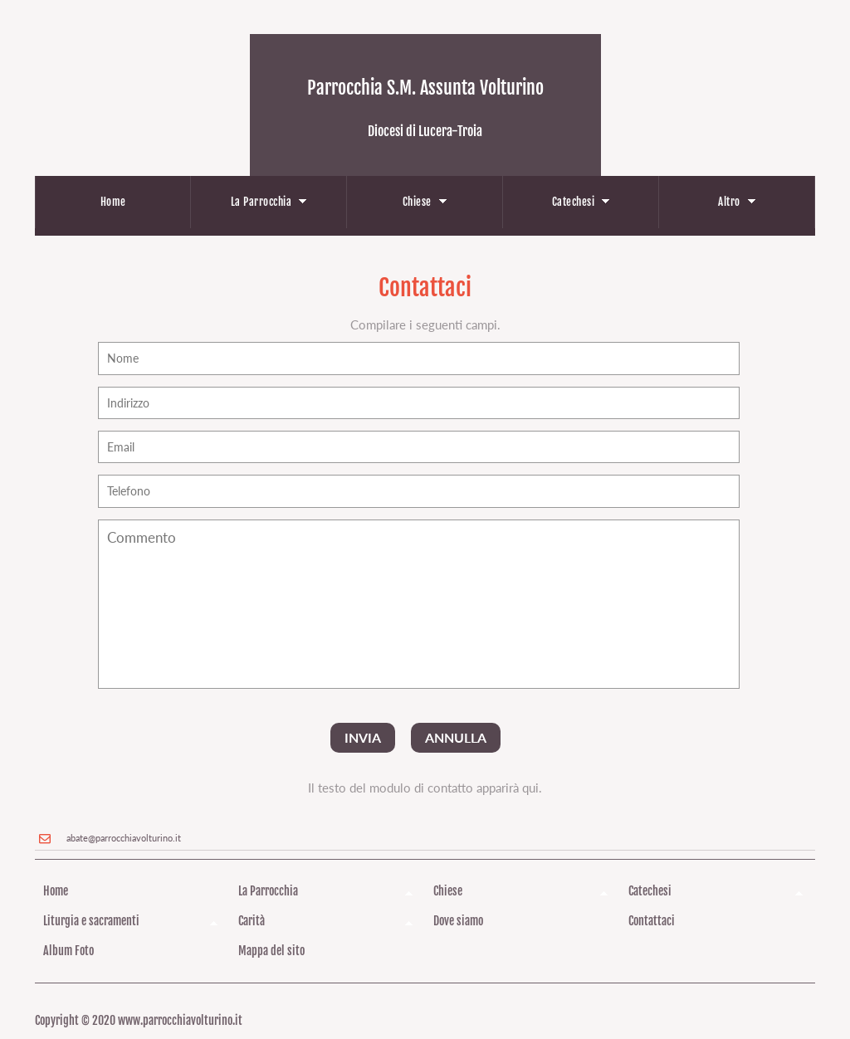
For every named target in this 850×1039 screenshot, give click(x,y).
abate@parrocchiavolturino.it (123, 837)
